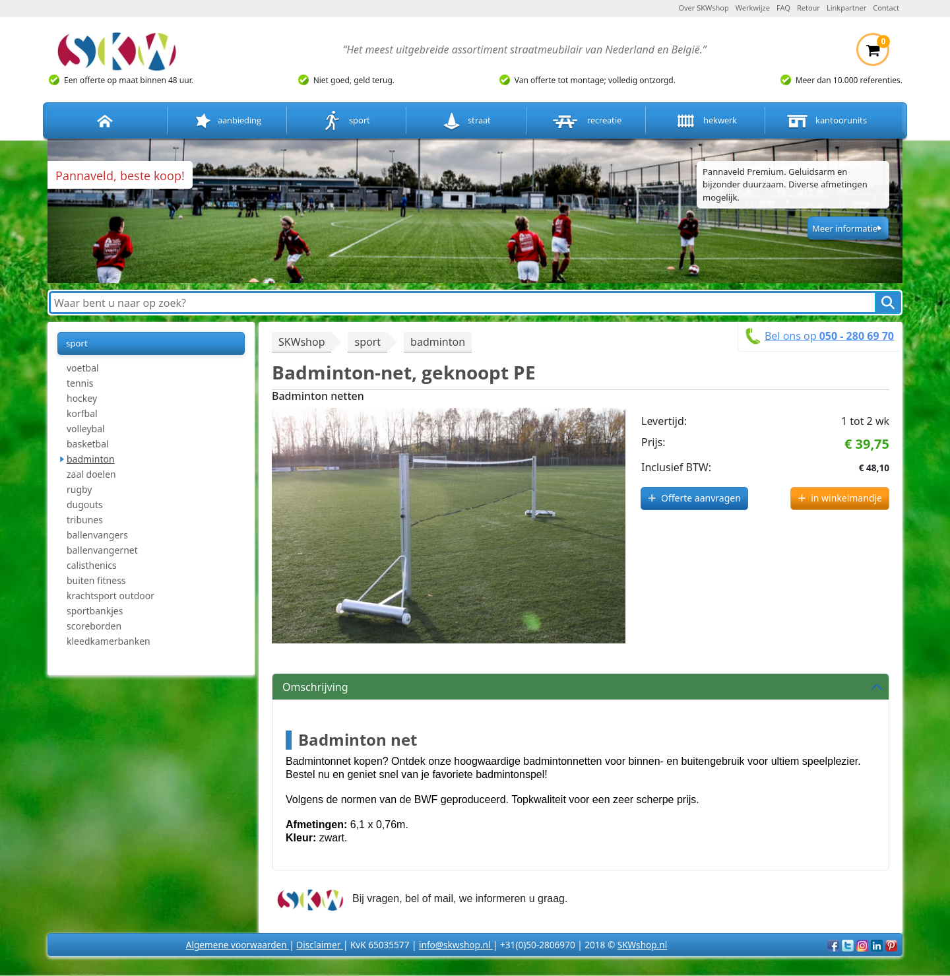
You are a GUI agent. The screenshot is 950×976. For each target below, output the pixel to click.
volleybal (86, 428)
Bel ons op (829, 336)
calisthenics (92, 565)
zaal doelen (91, 474)
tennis (80, 383)
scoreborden (94, 626)
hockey (82, 398)
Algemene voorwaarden (237, 944)
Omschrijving (315, 687)
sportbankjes (95, 610)
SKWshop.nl (642, 944)
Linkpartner (846, 8)
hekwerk (705, 121)
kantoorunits (825, 121)
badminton (91, 459)
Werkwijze (753, 8)
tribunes (85, 519)
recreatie (585, 121)
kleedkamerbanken (108, 641)
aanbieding (227, 121)
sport (346, 121)
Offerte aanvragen (701, 498)
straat (466, 121)
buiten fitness (96, 580)
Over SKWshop (703, 8)
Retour (808, 8)
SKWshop (301, 342)
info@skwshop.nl (456, 944)
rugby (79, 489)
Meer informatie (844, 228)
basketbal (88, 444)
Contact (886, 8)
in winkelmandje (846, 498)
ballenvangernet (102, 550)
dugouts (85, 504)
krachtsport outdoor (110, 595)
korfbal (82, 413)
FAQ (783, 8)
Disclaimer (319, 944)
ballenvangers (97, 535)
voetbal (83, 368)
